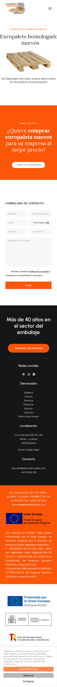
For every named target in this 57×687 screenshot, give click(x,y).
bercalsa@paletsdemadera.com (28, 468)
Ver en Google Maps (28, 449)
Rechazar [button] (28, 675)
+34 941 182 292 (28, 472)
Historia (28, 396)
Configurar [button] (28, 681)
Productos (29, 404)
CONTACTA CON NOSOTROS (28, 165)
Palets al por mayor (29, 416)
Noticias (28, 408)
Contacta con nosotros (28, 348)
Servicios (28, 400)
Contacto (28, 412)
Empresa (28, 392)
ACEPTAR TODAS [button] (28, 669)
